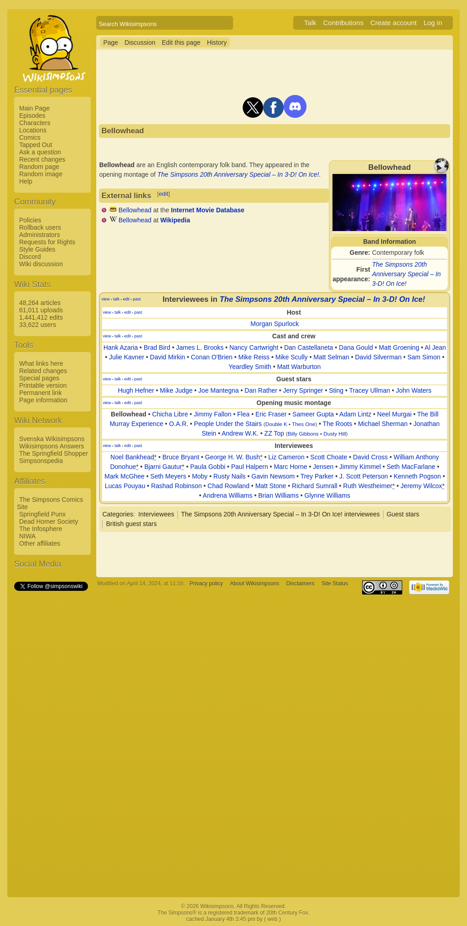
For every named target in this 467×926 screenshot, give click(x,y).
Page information (43, 400)
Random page (39, 166)
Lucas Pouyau (125, 485)
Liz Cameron (286, 457)
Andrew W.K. (240, 433)
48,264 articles (40, 302)
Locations (33, 130)
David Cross (370, 457)
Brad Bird (157, 347)
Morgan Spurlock (274, 323)
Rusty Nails (229, 476)
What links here (41, 363)
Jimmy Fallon (212, 414)
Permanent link (40, 392)
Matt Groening (399, 347)
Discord (30, 256)
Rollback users (40, 227)
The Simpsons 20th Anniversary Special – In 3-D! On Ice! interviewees (280, 514)
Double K (276, 424)
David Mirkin (167, 357)
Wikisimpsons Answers (51, 446)
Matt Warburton (299, 366)
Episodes (32, 115)
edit (163, 193)
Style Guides (37, 249)
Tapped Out (35, 144)
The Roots (338, 423)
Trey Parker (317, 476)
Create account (393, 22)
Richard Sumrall (314, 485)
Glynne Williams (327, 495)
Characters (34, 122)
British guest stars (131, 523)
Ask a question (40, 152)
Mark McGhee (124, 476)
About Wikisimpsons (254, 583)
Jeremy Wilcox (421, 485)
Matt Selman (331, 357)
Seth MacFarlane (411, 466)
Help (25, 181)
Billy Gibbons (303, 434)
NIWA (27, 536)
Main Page (34, 108)
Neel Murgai (394, 414)
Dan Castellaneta (308, 347)
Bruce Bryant (180, 457)
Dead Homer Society (48, 521)
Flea (243, 414)
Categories (117, 514)
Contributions (343, 22)
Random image (40, 174)
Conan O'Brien (212, 357)
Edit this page (181, 42)
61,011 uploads (41, 310)
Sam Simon (423, 357)
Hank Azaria (121, 347)
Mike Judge (176, 390)
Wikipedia (175, 220)
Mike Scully (291, 357)
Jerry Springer (303, 390)
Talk (310, 22)
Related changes (43, 370)
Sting (336, 390)
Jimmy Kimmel (360, 466)
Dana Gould (356, 347)
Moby (200, 476)
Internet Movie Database (207, 210)
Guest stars (403, 514)
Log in (433, 22)
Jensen (323, 466)
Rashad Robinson (176, 485)
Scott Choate (328, 457)
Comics (30, 137)
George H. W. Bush (232, 457)
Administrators (39, 234)
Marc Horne (290, 466)
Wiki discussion (41, 264)
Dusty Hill (334, 434)
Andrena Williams (228, 495)
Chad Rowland (228, 485)
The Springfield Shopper (53, 453)
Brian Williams (278, 495)
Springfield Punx (42, 514)
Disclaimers (300, 583)
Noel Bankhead (132, 457)
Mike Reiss (254, 357)
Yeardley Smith (249, 366)
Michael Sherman (383, 423)
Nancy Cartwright (253, 347)
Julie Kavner (126, 357)
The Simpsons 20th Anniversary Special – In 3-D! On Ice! (406, 274)
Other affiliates (39, 543)
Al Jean (435, 347)
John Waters (413, 390)
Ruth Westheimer (367, 485)
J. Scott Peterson (363, 476)
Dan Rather (260, 390)
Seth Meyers (168, 476)
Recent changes (42, 159)
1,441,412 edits (41, 317)
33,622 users (37, 324)
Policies (30, 220)
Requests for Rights (47, 242)
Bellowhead (135, 210)
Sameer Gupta (313, 414)
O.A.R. (178, 423)
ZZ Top (274, 433)
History (217, 42)
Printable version (43, 385)
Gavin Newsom (273, 476)
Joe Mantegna (218, 390)
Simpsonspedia (41, 460)
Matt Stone (270, 485)
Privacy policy (206, 583)
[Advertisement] (50, 729)
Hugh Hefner (136, 390)
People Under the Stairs (228, 423)
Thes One (303, 424)
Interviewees (156, 514)
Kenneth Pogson (417, 476)
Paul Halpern (249, 466)
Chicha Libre (170, 414)
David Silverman (378, 357)
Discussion (140, 42)
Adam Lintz (355, 414)
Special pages (39, 378)
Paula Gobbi (207, 466)
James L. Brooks (199, 347)
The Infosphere (40, 528)
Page (110, 42)
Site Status (335, 583)
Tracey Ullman (369, 390)
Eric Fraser (270, 414)
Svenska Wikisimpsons (51, 438)
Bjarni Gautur (163, 466)
